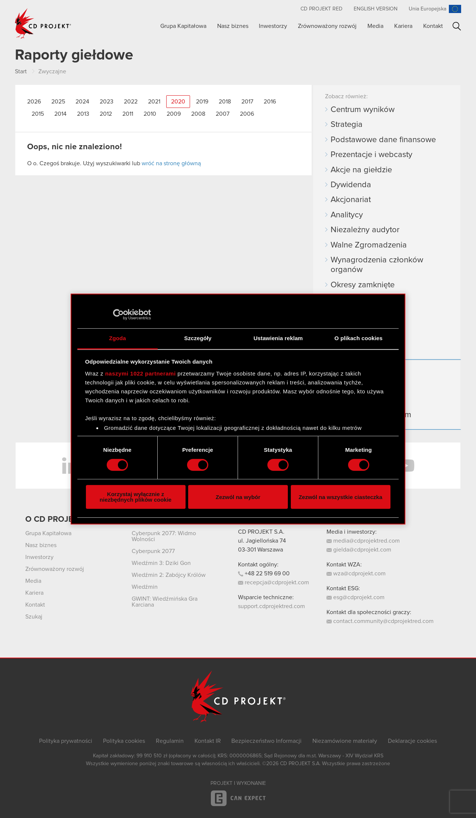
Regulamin (170, 741)
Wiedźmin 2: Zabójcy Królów (169, 575)
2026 (34, 102)
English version (376, 9)
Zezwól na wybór (238, 497)
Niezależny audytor (365, 230)
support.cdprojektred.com (271, 606)
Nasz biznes (232, 26)
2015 (38, 114)
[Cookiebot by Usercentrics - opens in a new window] (118, 314)
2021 (154, 102)
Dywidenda (351, 185)
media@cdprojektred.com (363, 541)
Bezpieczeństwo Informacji (266, 741)
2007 (222, 114)
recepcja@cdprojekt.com (273, 582)
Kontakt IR (207, 741)
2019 (202, 102)
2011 (127, 114)
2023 (106, 102)
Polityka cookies (124, 741)
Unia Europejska (427, 9)
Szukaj (457, 26)
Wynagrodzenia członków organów (377, 265)
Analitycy (347, 215)
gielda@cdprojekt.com (359, 550)
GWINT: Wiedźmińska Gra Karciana (164, 602)
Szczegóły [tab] (197, 338)
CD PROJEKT (43, 23)
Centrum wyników (363, 110)
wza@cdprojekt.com (356, 573)
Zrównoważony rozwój (327, 26)
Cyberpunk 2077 (153, 551)
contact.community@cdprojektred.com (380, 621)
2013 (83, 114)
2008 (198, 114)
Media (375, 26)
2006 (247, 114)
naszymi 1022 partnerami (140, 373)
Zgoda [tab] (117, 338)
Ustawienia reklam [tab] (278, 338)
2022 (131, 102)
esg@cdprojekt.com (356, 597)
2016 (270, 102)
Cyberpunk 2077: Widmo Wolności (164, 536)
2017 (247, 102)
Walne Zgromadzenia (369, 245)
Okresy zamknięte (363, 285)
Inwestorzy (273, 26)
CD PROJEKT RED (321, 9)
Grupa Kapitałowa (183, 26)
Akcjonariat (351, 200)
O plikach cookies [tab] (358, 338)
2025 (58, 102)
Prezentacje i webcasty (371, 155)
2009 (174, 114)
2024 (82, 102)
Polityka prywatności (65, 741)
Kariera (403, 26)
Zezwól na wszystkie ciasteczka (340, 497)
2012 (106, 114)
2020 (178, 102)
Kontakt (433, 26)
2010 (150, 114)
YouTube (405, 465)
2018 (225, 102)
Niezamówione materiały (344, 741)
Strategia (347, 125)
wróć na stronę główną (171, 163)
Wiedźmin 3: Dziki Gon (161, 563)
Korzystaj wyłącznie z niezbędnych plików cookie (135, 497)
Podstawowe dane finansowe (383, 140)
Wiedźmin (145, 587)
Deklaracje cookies (412, 741)
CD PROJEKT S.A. (261, 532)
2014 (60, 114)
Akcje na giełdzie (361, 170)
